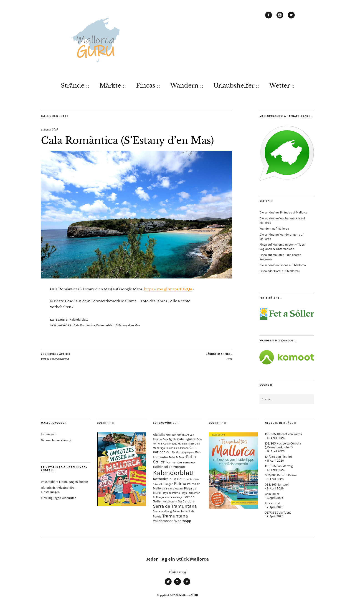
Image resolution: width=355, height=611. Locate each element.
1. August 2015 (49, 129)
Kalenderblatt (54, 116)
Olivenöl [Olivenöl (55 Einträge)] (157, 484)
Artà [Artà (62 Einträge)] (179, 435)
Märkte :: (112, 85)
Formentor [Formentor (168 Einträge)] (173, 462)
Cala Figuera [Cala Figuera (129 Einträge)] (186, 439)
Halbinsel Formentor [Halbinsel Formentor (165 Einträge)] (169, 467)
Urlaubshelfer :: (236, 85)
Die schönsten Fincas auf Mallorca (282, 265)
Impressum (48, 434)
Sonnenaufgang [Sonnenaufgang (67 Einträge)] (162, 511)
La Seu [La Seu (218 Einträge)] (178, 479)
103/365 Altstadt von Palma (283, 434)
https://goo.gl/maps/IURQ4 (168, 289)
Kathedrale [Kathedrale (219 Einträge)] (162, 479)
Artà (218, 356)
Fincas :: (148, 85)
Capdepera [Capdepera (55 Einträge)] (188, 452)
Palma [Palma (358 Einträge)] (180, 483)
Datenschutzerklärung (56, 440)
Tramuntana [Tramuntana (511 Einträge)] (175, 516)
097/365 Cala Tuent (278, 512)
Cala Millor (272, 494)
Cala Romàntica (84, 325)
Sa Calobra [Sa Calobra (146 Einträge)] (186, 501)
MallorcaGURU (188, 595)
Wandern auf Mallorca (274, 228)
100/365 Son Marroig (279, 466)
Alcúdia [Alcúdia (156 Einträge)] (159, 435)
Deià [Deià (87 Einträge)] (172, 457)
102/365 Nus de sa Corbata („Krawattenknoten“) (283, 445)
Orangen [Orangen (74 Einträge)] (168, 484)
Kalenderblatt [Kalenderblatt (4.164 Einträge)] (173, 473)
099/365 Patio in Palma (281, 475)
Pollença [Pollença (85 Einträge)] (158, 497)
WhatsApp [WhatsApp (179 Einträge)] (182, 521)
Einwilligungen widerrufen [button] (58, 498)
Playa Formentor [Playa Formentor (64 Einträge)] (190, 492)
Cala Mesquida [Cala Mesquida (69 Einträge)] (172, 443)
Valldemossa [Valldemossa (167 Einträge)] (163, 521)
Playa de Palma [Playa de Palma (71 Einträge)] (171, 492)
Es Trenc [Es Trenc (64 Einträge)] (180, 457)
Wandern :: (186, 85)
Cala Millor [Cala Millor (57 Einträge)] (188, 443)
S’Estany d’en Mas (128, 325)
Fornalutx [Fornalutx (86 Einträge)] (189, 462)
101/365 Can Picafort (278, 456)
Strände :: (75, 85)
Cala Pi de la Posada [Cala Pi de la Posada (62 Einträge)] (177, 448)
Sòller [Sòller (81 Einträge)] (176, 511)
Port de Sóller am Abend (56, 356)
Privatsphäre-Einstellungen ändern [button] (64, 482)
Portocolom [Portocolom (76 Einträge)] (170, 501)
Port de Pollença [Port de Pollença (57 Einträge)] (174, 497)
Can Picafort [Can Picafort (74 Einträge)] (173, 452)
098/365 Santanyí (277, 484)
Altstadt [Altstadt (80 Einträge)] (171, 435)
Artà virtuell (273, 503)
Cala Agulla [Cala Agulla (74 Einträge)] (169, 439)
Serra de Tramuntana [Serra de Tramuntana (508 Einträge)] (175, 506)
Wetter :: (281, 85)
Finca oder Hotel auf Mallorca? (279, 271)
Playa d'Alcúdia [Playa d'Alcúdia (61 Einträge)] (174, 488)
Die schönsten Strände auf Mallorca (283, 212)
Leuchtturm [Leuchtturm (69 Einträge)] (192, 479)
